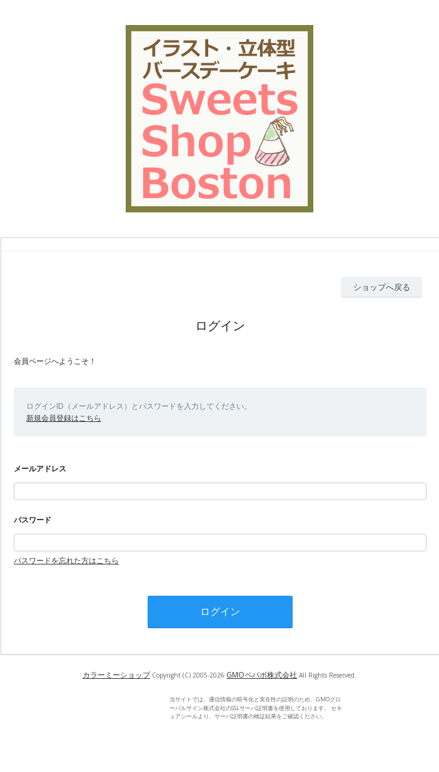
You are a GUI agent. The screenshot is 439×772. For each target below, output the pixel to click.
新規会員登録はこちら (63, 418)
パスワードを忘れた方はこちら (66, 560)
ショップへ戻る (381, 287)
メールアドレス (40, 468)
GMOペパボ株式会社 (261, 674)
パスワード (32, 519)
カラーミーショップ (116, 674)
